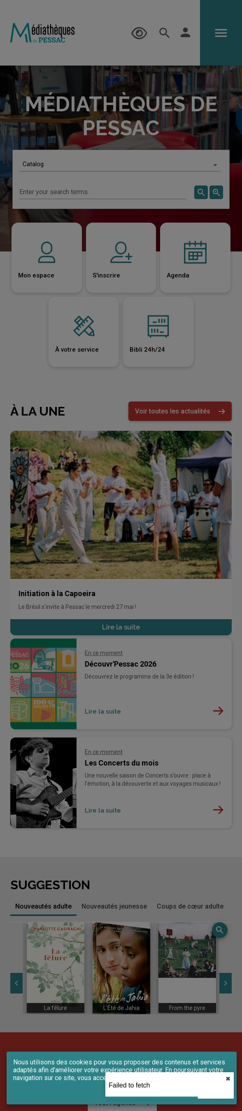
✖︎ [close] (228, 1079)
